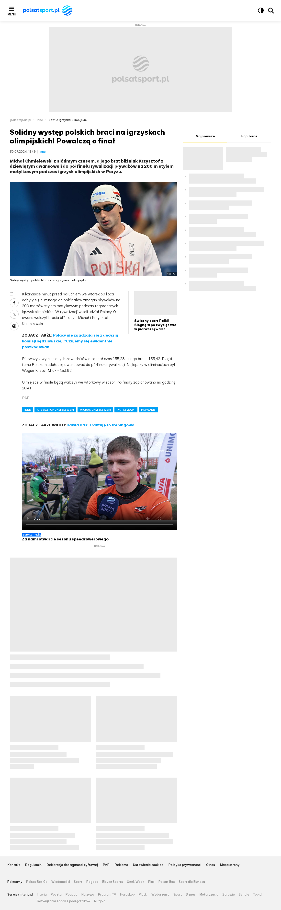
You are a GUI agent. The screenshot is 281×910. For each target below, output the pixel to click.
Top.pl (257, 895)
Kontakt (13, 865)
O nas (210, 865)
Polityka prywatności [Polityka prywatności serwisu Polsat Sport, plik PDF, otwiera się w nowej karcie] (184, 865)
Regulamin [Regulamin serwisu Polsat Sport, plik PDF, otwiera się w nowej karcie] (33, 865)
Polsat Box (166, 882)
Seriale (244, 895)
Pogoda (92, 882)
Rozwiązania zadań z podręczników (63, 901)
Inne (40, 119)
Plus (151, 882)
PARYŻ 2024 (126, 410)
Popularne (249, 136)
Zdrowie (228, 895)
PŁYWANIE (148, 410)
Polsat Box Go (36, 882)
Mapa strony (230, 865)
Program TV (107, 895)
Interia (42, 895)
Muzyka (99, 901)
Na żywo (87, 895)
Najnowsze (205, 136)
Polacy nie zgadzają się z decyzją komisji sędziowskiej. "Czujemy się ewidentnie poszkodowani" (70, 341)
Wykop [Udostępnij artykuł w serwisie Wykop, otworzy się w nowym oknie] (14, 326)
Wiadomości (60, 882)
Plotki (143, 895)
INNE (27, 410)
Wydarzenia (160, 895)
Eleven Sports (112, 882)
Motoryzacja (209, 895)
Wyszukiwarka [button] (271, 10)
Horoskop (127, 895)
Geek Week (135, 882)
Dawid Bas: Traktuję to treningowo (100, 425)
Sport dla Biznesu (192, 882)
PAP (106, 865)
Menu (12, 14)
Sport (78, 882)
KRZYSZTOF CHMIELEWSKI (55, 410)
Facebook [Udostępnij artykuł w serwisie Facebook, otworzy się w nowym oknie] (14, 303)
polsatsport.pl (20, 119)
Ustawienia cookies (148, 865)
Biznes (191, 895)
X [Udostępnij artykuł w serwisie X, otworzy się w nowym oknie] (14, 314)
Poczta (56, 895)
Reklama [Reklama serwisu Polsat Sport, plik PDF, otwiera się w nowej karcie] (121, 865)
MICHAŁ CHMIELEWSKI (95, 410)
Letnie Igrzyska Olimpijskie (68, 119)
